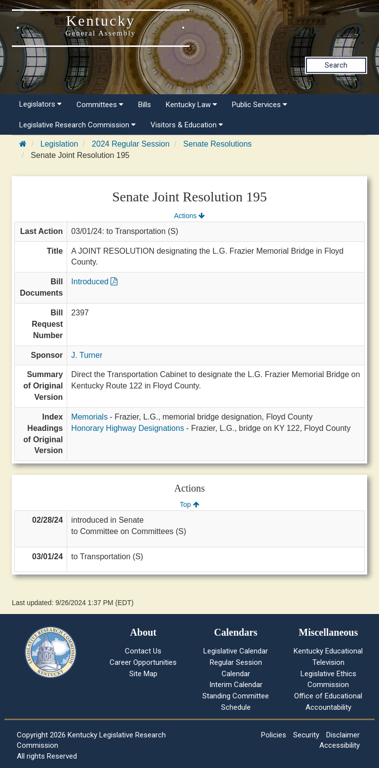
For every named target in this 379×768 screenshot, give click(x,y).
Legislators (40, 104)
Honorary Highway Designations (127, 428)
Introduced (94, 281)
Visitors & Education (187, 124)
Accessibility (339, 745)
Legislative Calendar (235, 651)
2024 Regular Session (130, 144)
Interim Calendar (236, 684)
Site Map (143, 673)
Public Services (259, 104)
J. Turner (86, 355)
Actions (189, 216)
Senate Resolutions (217, 144)
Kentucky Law (191, 104)
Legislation (59, 144)
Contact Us (143, 651)
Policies (273, 734)
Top (189, 504)
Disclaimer (343, 734)
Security (306, 734)
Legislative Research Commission (77, 124)
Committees (99, 104)
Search (336, 65)
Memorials (89, 417)
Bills (144, 104)
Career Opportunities (143, 662)
